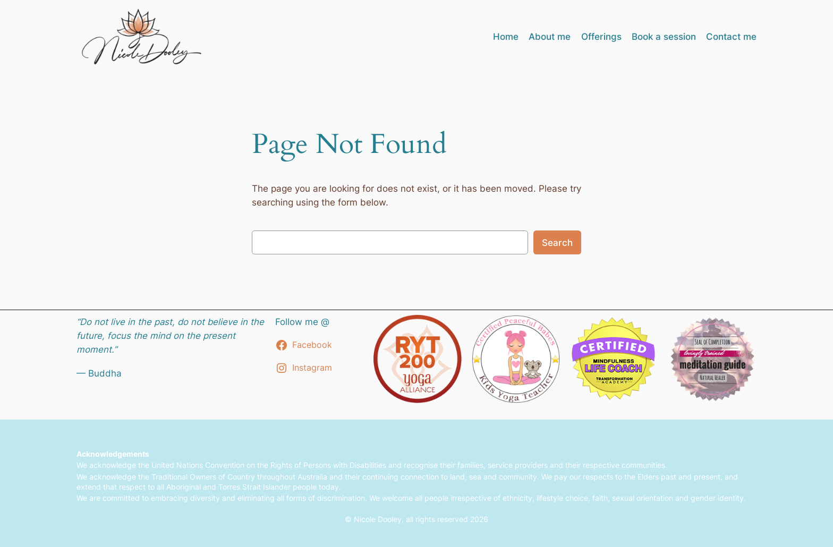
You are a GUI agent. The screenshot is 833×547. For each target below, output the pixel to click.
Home (505, 36)
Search (557, 242)
